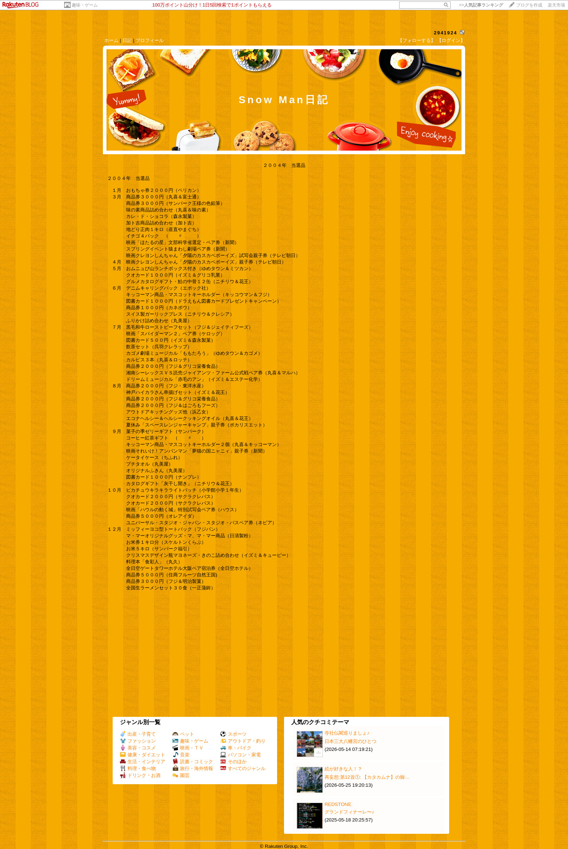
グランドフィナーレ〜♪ (349, 812)
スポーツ (233, 734)
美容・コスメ (138, 748)
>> (481, 5)
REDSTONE (338, 804)
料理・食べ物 (138, 768)
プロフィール (149, 40)
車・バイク (235, 748)
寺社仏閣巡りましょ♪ (347, 733)
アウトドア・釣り (243, 741)
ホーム (111, 40)
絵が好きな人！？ (343, 769)
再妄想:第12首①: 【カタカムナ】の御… (367, 777)
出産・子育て (138, 734)
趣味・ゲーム (85, 5)
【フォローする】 (416, 40)
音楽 (180, 754)
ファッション (138, 741)
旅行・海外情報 (192, 768)
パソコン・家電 (240, 754)
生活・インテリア (142, 761)
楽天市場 (556, 5)
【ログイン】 (451, 40)
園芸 (180, 775)
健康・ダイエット (142, 754)
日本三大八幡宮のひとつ (350, 741)
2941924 (446, 32)
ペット (183, 734)
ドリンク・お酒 (140, 775)
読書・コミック (192, 761)
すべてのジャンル (243, 768)
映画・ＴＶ (188, 748)
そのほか (233, 761)
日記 (127, 40)
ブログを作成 (529, 5)
